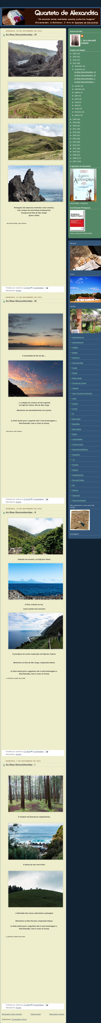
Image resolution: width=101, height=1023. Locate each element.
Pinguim (75, 465)
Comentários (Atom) (19, 1019)
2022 (75, 60)
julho (77, 96)
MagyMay (76, 424)
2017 (75, 129)
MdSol (74, 434)
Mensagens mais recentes (12, 1014)
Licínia (74, 409)
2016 (75, 132)
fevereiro (78, 112)
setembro (78, 89)
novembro (79, 69)
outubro (78, 86)
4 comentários (38, 499)
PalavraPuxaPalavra (80, 449)
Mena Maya (76, 429)
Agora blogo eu (78, 337)
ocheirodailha (77, 439)
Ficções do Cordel (79, 383)
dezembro (79, 66)
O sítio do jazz (77, 444)
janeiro (77, 115)
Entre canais (77, 378)
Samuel (75, 490)
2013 (75, 142)
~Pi (73, 460)
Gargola (75, 388)
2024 (75, 54)
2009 (75, 155)
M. (73, 414)
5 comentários (38, 752)
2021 (75, 63)
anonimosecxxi (78, 342)
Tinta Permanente (79, 500)
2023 (75, 57)
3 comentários (38, 288)
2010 (75, 152)
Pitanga (75, 470)
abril (76, 105)
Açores (18, 291)
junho (77, 99)
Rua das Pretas (78, 480)
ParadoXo (76, 455)
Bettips (75, 353)
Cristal (74, 368)
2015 (75, 135)
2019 (75, 122)
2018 (75, 126)
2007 (75, 161)
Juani (74, 398)
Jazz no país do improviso (82, 393)
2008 (75, 158)
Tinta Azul (76, 495)
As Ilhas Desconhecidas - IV (21, 34)
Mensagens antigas (56, 1014)
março (77, 109)
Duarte (74, 373)
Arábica (75, 347)
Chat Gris (75, 358)
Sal (73, 485)
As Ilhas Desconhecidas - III (21, 301)
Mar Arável (76, 419)
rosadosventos (77, 475)
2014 (75, 139)
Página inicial (36, 1014)
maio (77, 102)
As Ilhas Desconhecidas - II (21, 512)
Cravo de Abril (77, 363)
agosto (77, 92)
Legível (75, 404)
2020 (75, 119)
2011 (75, 148)
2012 (75, 145)
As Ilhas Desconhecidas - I (20, 764)
